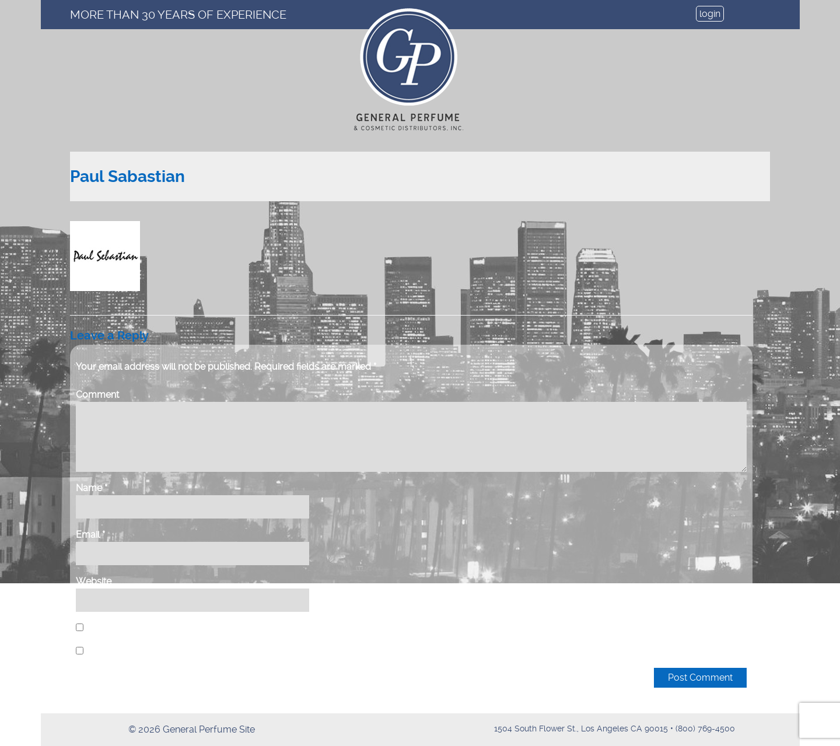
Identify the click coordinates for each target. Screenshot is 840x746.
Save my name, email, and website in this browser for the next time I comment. (251, 627)
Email (90, 534)
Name (91, 487)
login (709, 13)
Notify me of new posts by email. (157, 651)
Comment (97, 394)
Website (93, 581)
